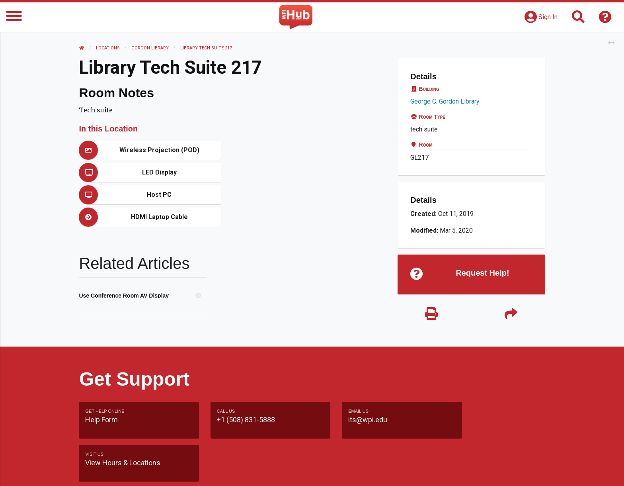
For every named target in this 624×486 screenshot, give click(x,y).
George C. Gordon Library (445, 101)
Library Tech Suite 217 (206, 48)
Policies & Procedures (499, 472)
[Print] (431, 314)
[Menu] (14, 17)
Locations (108, 48)
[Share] (511, 314)
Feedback (346, 472)
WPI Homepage (433, 472)
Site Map (385, 472)
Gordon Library (150, 48)
